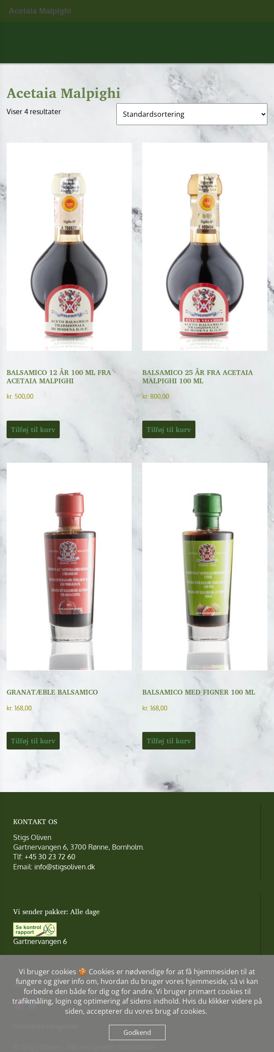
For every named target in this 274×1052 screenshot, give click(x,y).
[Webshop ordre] (191, 114)
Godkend (137, 1032)
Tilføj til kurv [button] (33, 429)
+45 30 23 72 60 (50, 856)
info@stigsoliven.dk (64, 866)
